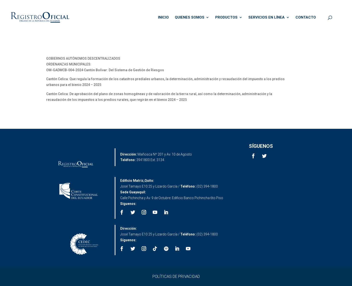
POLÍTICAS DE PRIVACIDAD (176, 276)
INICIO (163, 18)
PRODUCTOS (226, 18)
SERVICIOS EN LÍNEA (266, 18)
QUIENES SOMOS (189, 18)
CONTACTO (305, 18)
